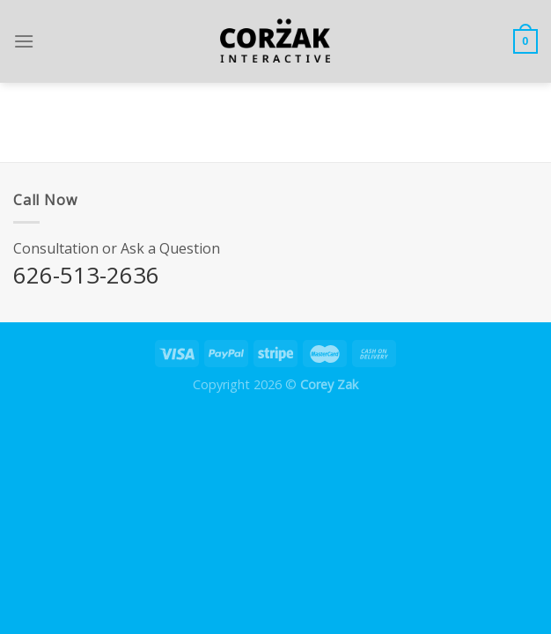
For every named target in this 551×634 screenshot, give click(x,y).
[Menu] (23, 41)
